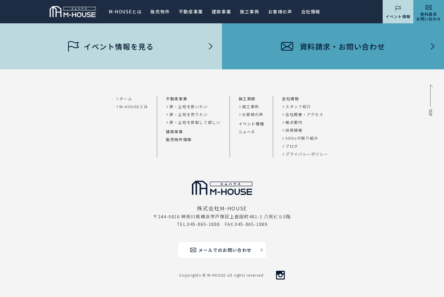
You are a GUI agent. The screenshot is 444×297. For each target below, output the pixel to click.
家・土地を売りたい (188, 114)
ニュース (247, 131)
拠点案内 (293, 122)
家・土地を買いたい (188, 106)
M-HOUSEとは (125, 11)
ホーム (125, 98)
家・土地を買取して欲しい (195, 122)
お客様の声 (252, 114)
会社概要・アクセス (304, 114)
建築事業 (221, 11)
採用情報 (293, 130)
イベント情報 (251, 123)
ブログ (291, 146)
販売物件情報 (179, 139)
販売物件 (160, 11)
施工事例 (249, 11)
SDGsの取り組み (301, 138)
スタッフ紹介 (298, 106)
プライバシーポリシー (306, 154)
